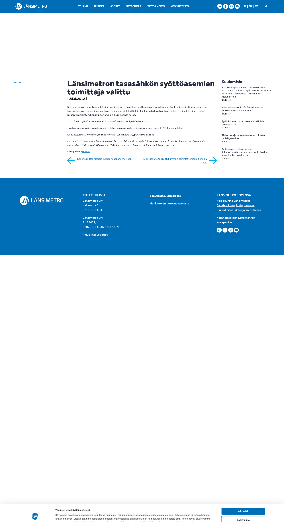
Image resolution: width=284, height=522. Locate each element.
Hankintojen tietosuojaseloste (169, 203)
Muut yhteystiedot (95, 234)
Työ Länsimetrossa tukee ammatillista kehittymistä (243, 123)
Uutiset (99, 6)
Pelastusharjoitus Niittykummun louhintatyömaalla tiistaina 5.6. (175, 160)
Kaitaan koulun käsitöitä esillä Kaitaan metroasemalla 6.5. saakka (242, 109)
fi (245, 6)
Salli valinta (243, 455)
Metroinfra (133, 6)
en (250, 6)
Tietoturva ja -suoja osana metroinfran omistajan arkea (243, 136)
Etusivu (83, 6)
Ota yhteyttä (180, 6)
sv (256, 6)
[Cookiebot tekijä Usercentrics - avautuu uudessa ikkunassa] (34, 468)
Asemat (115, 6)
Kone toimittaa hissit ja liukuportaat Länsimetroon (104, 158)
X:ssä (238, 210)
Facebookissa (226, 205)
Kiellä (243, 464)
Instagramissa (245, 205)
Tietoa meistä (156, 6)
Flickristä (223, 217)
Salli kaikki (243, 446)
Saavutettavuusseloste (165, 195)
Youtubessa (253, 210)
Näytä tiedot (179, 467)
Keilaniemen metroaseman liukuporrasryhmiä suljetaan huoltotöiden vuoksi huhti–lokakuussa (245, 152)
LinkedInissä (225, 210)
